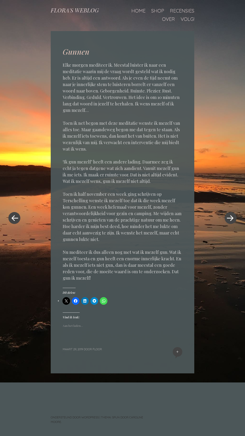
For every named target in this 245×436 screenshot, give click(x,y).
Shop (157, 11)
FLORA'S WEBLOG (75, 10)
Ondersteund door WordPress (75, 417)
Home (138, 11)
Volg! (187, 19)
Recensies (182, 11)
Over (168, 19)
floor (97, 349)
